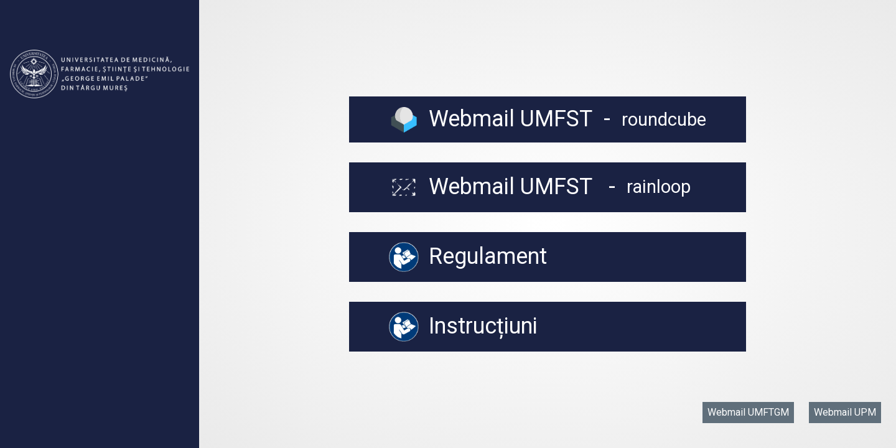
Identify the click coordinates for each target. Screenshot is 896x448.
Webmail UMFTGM (748, 412)
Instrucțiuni (463, 327)
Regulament (468, 257)
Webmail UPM (845, 412)
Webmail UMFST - (547, 119)
